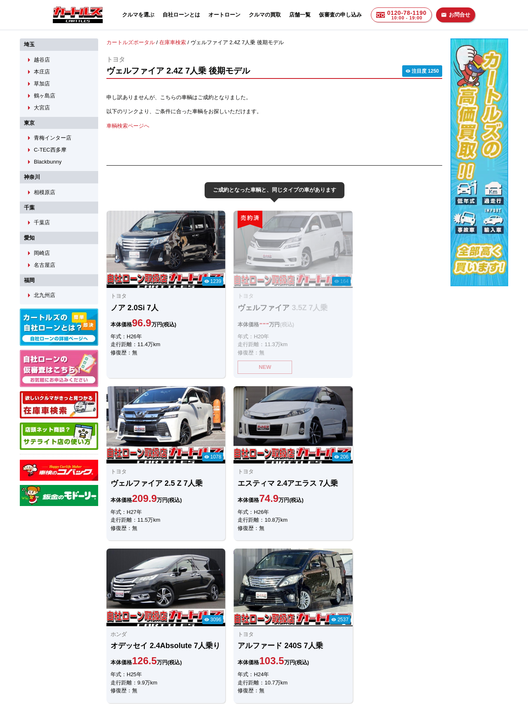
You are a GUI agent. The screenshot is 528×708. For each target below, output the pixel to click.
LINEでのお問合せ (132, 618)
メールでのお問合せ (215, 618)
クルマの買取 (265, 15)
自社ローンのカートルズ (255, 661)
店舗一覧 (300, 15)
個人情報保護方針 (347, 661)
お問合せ (455, 15)
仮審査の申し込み (340, 15)
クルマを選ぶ (138, 15)
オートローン (224, 15)
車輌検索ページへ (127, 125)
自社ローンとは (181, 15)
